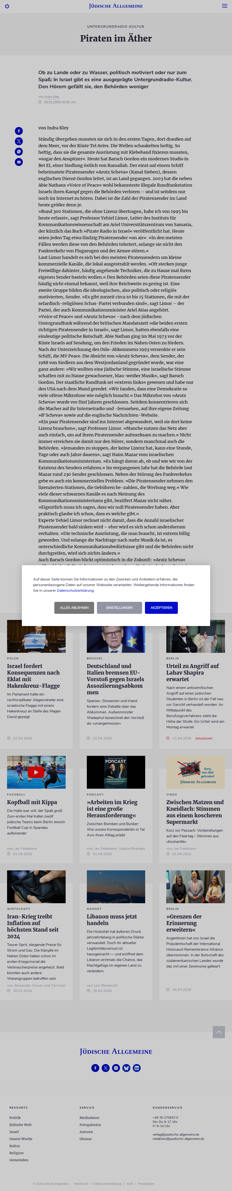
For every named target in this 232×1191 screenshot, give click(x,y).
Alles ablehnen (74, 608)
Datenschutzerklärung (75, 590)
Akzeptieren (161, 608)
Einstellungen (119, 608)
